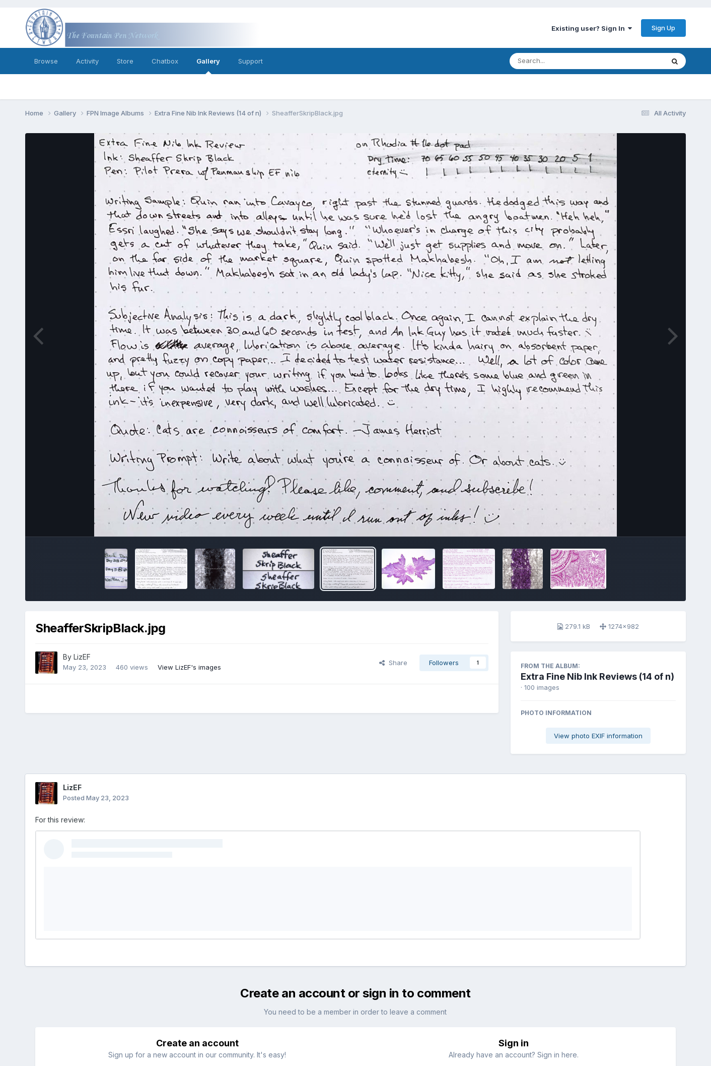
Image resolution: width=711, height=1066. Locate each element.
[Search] (559, 61)
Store (125, 61)
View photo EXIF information (598, 736)
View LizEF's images (189, 667)
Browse (46, 61)
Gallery (208, 65)
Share (393, 663)
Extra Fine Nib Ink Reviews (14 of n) (597, 676)
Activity (87, 61)
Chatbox (165, 61)
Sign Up (663, 28)
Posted (96, 798)
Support (250, 61)
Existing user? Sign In (591, 28)
